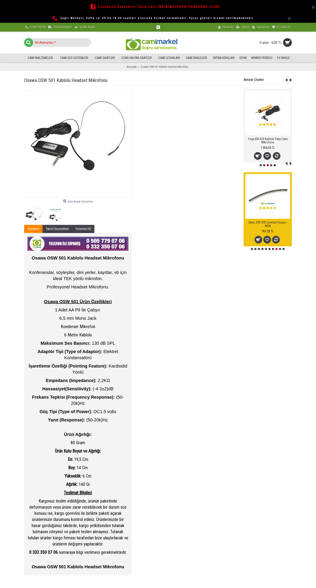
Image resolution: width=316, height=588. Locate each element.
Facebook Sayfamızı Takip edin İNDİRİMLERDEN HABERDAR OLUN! (159, 7)
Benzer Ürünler (254, 80)
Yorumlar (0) (83, 229)
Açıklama (33, 229)
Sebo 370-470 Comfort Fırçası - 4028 (267, 224)
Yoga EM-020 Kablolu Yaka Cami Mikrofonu (268, 140)
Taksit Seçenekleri (57, 229)
